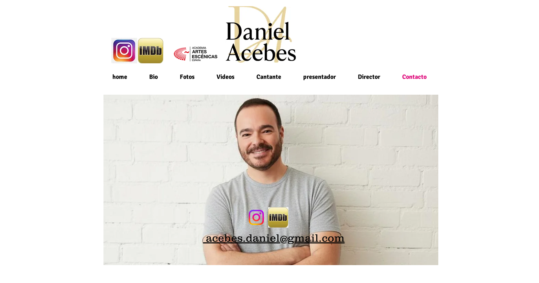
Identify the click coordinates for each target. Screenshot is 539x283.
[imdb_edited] (278, 217)
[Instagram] (256, 217)
